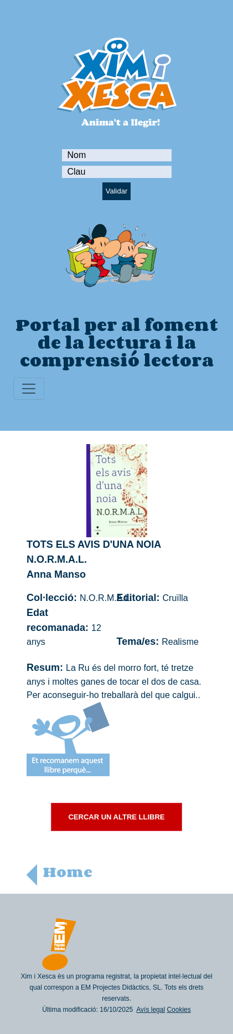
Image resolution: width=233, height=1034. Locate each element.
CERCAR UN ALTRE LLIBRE (116, 817)
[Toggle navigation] (28, 389)
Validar (117, 191)
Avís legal (150, 1009)
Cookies (178, 1009)
